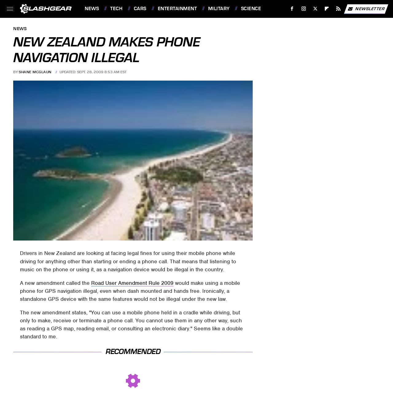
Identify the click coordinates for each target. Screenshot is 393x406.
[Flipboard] (326, 9)
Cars (140, 8)
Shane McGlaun (35, 72)
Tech (116, 8)
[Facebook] (292, 9)
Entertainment (177, 8)
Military (219, 8)
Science (251, 8)
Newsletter (366, 9)
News (92, 8)
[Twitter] (315, 9)
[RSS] (338, 9)
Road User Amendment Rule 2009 (132, 283)
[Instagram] (303, 9)
